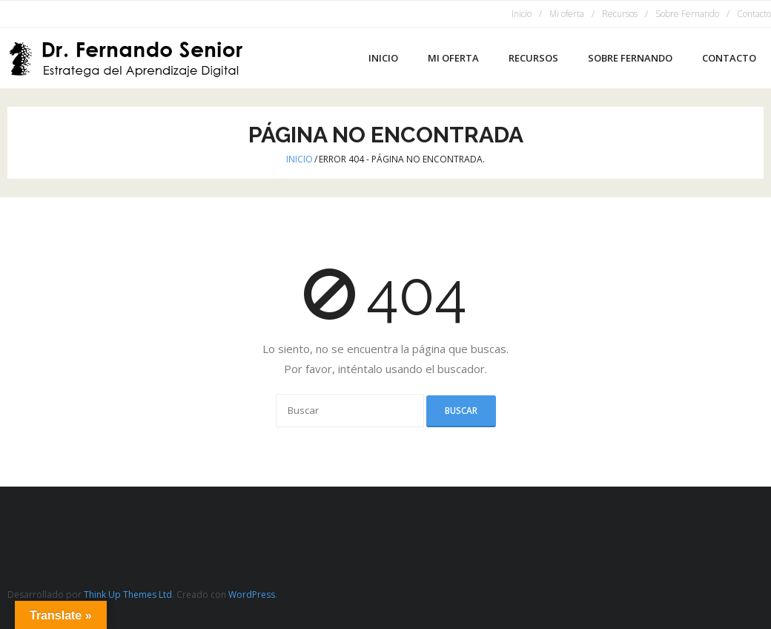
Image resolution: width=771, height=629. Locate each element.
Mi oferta (566, 13)
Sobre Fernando (687, 13)
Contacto (754, 13)
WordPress (251, 594)
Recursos (620, 13)
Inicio (522, 13)
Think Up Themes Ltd (128, 594)
